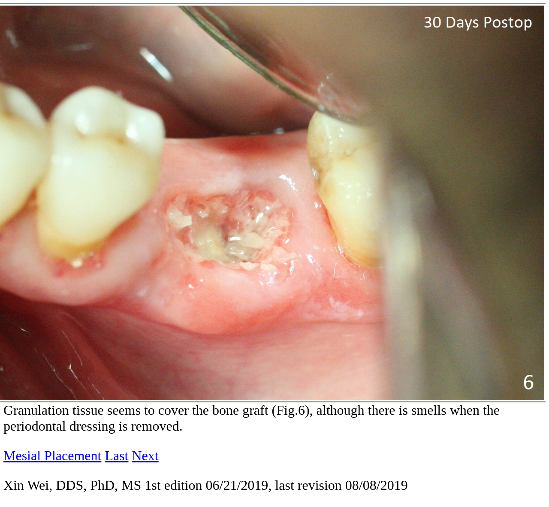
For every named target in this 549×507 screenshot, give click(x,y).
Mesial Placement (52, 455)
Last (116, 455)
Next (145, 455)
